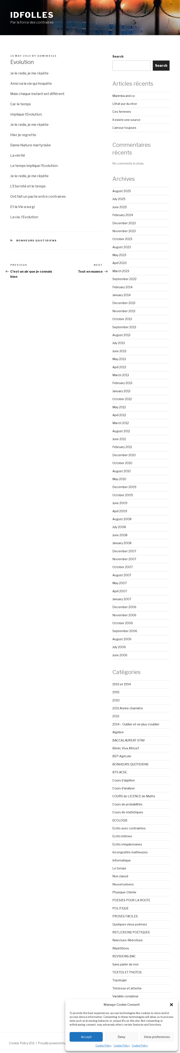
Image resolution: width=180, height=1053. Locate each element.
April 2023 (119, 263)
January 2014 (121, 295)
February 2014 (122, 287)
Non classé (120, 876)
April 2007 (119, 591)
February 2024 (122, 215)
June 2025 (119, 207)
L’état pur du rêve (124, 103)
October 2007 (122, 567)
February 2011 (122, 447)
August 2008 (121, 519)
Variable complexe (125, 996)
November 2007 (124, 559)
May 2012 (119, 407)
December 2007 (124, 551)
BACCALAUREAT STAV (128, 740)
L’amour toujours (124, 127)
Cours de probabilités (127, 804)
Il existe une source (126, 120)
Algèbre (118, 732)
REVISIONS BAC (124, 956)
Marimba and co (123, 96)
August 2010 (121, 471)
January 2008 (121, 543)
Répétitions (120, 948)
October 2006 (122, 623)
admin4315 (47, 55)
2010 (116, 700)
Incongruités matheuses (130, 852)
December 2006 (124, 607)
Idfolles (32, 15)
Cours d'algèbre (123, 780)
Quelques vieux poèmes (129, 924)
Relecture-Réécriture (127, 940)
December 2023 (124, 223)
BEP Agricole (121, 756)
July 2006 (119, 647)
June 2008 (119, 535)
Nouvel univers (123, 884)
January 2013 (121, 391)
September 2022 (124, 279)
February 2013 (122, 383)
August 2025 (121, 191)
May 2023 (119, 255)
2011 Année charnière (127, 708)
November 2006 (124, 615)
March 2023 (120, 271)
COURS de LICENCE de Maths (133, 796)
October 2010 (122, 463)
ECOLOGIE (120, 820)
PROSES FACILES (125, 916)
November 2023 (124, 231)
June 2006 (119, 655)
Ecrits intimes (122, 836)
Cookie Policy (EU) (21, 1043)
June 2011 (119, 439)
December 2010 (124, 455)
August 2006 (121, 639)
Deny (121, 1037)
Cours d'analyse (123, 788)
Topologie (119, 980)
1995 (115, 692)
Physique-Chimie (124, 892)
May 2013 (119, 359)
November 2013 (123, 311)
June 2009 (119, 503)
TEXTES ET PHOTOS (127, 972)
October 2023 (122, 239)
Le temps (119, 868)
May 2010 (119, 479)
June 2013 (119, 351)
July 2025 (118, 199)
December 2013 (123, 303)
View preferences (157, 1037)
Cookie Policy (103, 1045)
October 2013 (122, 319)
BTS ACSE (119, 772)
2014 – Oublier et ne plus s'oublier (135, 724)
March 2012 (120, 423)
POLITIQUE (120, 908)
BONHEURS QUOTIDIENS (36, 240)
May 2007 (119, 583)
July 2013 (118, 343)
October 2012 (122, 399)
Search (117, 56)
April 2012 (119, 415)
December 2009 (124, 487)
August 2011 (121, 431)
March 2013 (120, 375)
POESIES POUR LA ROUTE (131, 900)
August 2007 (121, 575)
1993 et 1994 (121, 684)
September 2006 (124, 631)
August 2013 (121, 335)
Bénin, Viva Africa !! (125, 748)
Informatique (121, 860)
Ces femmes (121, 111)
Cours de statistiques (127, 812)
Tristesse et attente (127, 988)
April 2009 (119, 511)
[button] (171, 1005)
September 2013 (124, 327)
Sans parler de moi (125, 964)
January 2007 (121, 599)
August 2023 (121, 247)
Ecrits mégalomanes (127, 844)
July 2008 (119, 527)
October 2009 (122, 495)
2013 (115, 716)
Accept (86, 1037)
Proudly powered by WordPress (60, 1043)
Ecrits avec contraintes (129, 828)
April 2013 (119, 367)
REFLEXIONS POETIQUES (131, 932)
